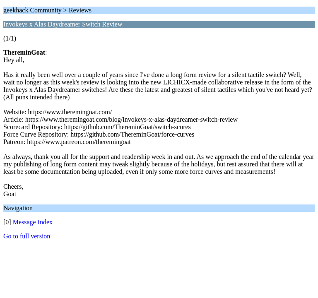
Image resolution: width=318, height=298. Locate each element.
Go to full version (26, 236)
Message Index (33, 222)
